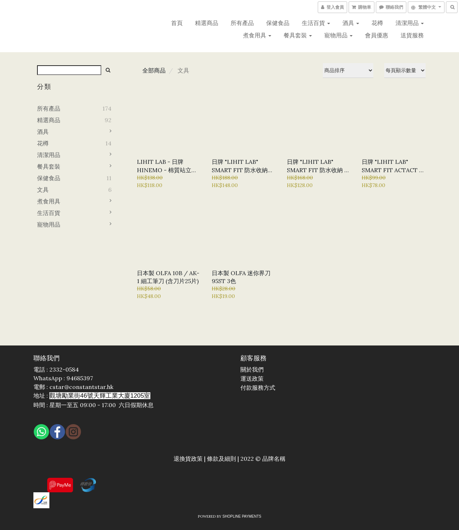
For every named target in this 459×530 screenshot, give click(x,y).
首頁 (177, 22)
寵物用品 (338, 35)
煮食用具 (257, 35)
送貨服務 (412, 35)
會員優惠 (376, 35)
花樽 (377, 22)
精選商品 (206, 22)
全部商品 (154, 70)
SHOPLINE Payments (242, 516)
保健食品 (277, 22)
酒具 (350, 22)
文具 (43, 189)
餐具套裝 (298, 35)
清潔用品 (409, 22)
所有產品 (242, 22)
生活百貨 (316, 22)
